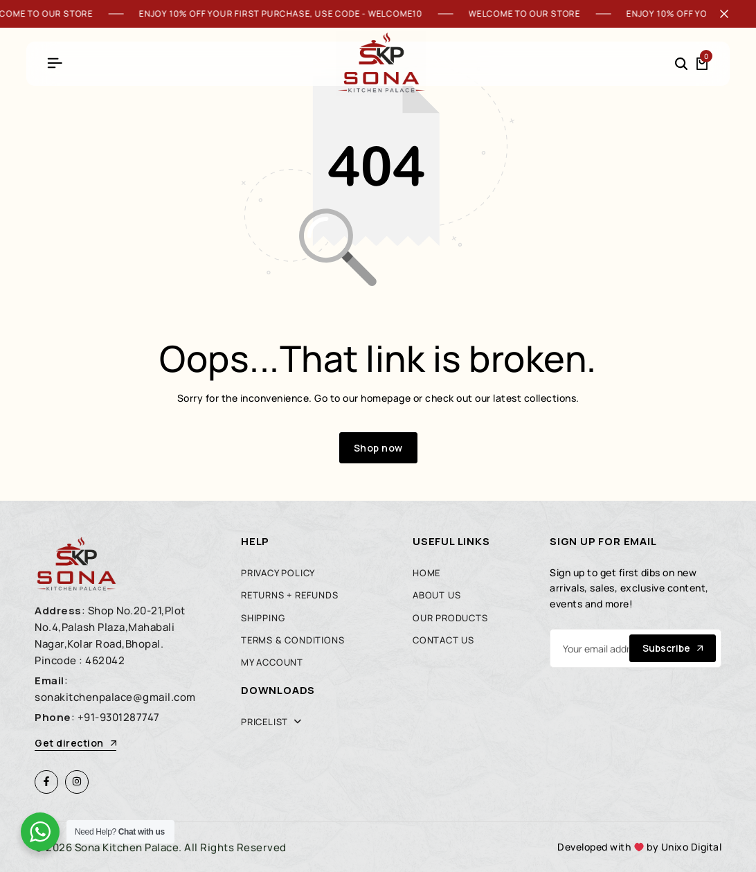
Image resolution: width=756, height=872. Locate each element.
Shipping (263, 618)
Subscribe (672, 648)
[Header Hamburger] (54, 63)
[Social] (46, 782)
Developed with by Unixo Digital (639, 846)
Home (426, 573)
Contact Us (443, 640)
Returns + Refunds (290, 595)
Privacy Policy (278, 573)
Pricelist (264, 721)
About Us (436, 595)
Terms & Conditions (292, 640)
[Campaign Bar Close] (731, 14)
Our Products (450, 618)
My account (272, 662)
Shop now (378, 447)
